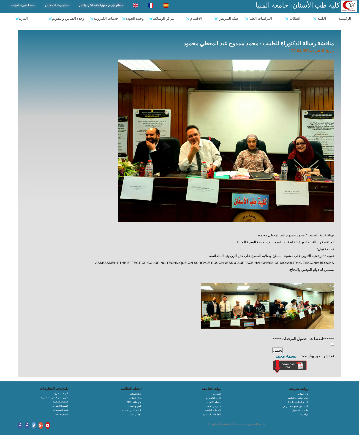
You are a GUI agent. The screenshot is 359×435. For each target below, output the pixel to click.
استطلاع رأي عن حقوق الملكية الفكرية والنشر (101, 5)
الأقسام (194, 18)
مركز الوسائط (161, 18)
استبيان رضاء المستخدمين (57, 5)
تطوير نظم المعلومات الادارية (55, 397)
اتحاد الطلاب (136, 394)
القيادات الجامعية (213, 410)
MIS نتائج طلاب (134, 402)
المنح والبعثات (135, 406)
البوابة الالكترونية (60, 393)
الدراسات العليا (258, 18)
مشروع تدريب (62, 414)
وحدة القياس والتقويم (66, 18)
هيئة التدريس (226, 18)
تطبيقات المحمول (300, 410)
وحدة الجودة (133, 18)
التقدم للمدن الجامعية (131, 410)
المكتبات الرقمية (61, 401)
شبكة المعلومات (61, 410)
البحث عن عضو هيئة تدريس (296, 406)
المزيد (21, 18)
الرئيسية (344, 18)
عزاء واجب (303, 414)
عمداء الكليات (214, 402)
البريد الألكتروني (213, 398)
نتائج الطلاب (303, 394)
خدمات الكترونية (104, 18)
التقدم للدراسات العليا (298, 402)
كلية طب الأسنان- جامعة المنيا (298, 5)
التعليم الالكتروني (60, 406)
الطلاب (292, 18)
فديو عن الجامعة (213, 406)
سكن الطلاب (135, 398)
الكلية (319, 18)
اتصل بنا (217, 394)
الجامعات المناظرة (212, 414)
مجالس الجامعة (134, 414)
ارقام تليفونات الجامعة (298, 398)
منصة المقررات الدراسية (23, 5)
